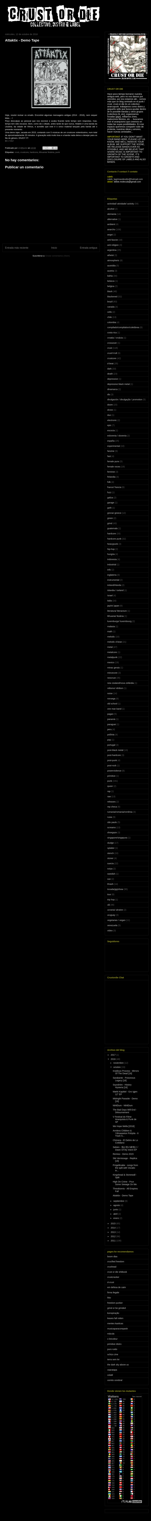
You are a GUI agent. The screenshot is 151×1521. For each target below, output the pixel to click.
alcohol (110, 209)
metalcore (112, 652)
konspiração (113, 1313)
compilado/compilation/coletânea (123, 327)
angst (110, 234)
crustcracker (113, 1277)
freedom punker (115, 1303)
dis (108, 394)
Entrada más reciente (16, 247)
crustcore (24, 152)
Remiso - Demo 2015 (123, 1154)
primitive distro (114, 1344)
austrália (111, 265)
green (110, 518)
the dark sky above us (118, 1364)
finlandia (111, 477)
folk (109, 482)
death (110, 373)
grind (109, 523)
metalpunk (112, 657)
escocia (111, 430)
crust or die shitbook (117, 1272)
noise (109, 693)
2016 (113, 1059)
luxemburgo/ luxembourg (119, 621)
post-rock (111, 765)
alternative (112, 219)
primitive (111, 776)
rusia (109, 817)
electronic (112, 420)
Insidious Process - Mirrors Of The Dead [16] (126, 1072)
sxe (109, 879)
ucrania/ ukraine (115, 910)
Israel (110, 595)
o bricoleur (112, 1339)
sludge (110, 843)
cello (109, 312)
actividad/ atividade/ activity (120, 203)
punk (57, 152)
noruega (111, 698)
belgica (110, 286)
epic (109, 425)
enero (116, 1218)
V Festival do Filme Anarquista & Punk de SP (124, 1119)
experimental (113, 446)
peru (109, 729)
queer (110, 786)
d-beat (110, 363)
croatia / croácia (115, 337)
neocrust (111, 678)
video (109, 930)
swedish (111, 874)
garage (110, 502)
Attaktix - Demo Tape (123, 1195)
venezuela (112, 925)
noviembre (118, 1063)
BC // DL (9, 141)
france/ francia (114, 487)
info (109, 569)
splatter (111, 848)
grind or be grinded (116, 1308)
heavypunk (112, 544)
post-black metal (115, 750)
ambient (111, 224)
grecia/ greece (114, 513)
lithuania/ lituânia (46, 152)
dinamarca (112, 389)
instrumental (113, 580)
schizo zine (112, 1354)
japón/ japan (113, 605)
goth (109, 508)
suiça (109, 868)
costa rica (112, 332)
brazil (109, 301)
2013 (113, 1232)
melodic (111, 636)
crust (17, 152)
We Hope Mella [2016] (123, 1126)
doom (110, 404)
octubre (117, 1067)
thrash (110, 884)
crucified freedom (115, 1261)
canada (111, 307)
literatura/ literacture (117, 611)
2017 (113, 1055)
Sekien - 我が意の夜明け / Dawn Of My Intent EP (125, 1148)
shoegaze (112, 832)
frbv (109, 1297)
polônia (110, 734)
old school (112, 703)
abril (115, 1214)
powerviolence (114, 770)
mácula (110, 1333)
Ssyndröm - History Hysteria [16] (122, 1086)
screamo (111, 827)
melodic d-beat (114, 642)
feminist (111, 472)
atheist (110, 255)
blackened (112, 296)
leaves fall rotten (115, 1318)
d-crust (110, 1282)
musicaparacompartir (117, 1328)
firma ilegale (113, 1292)
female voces (113, 466)
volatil (110, 1375)
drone (110, 410)
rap (108, 791)
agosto (116, 1205)
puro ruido (112, 1349)
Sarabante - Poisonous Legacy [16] (124, 1079)
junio (115, 1209)
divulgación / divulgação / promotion (124, 399)
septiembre (119, 1201)
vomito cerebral (114, 1380)
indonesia (112, 559)
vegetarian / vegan (116, 920)
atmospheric (113, 260)
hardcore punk (114, 538)
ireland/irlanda (114, 585)
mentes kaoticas (115, 1323)
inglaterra (111, 575)
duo (109, 415)
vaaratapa (112, 1370)
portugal (111, 745)
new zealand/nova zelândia (120, 683)
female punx (113, 461)
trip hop (111, 899)
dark (109, 368)
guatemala (112, 528)
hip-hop (111, 549)
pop (109, 739)
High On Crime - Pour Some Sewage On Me (125, 1183)
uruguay (111, 915)
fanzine (110, 451)
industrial (111, 564)
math (109, 631)
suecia (110, 863)
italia (109, 600)
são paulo (112, 822)
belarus (111, 281)
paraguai (111, 724)
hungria (111, 554)
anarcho (111, 229)
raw (109, 796)
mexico (110, 662)
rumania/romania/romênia (119, 812)
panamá (111, 719)
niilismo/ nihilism (115, 688)
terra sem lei (113, 1359)
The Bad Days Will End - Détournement (125, 1111)
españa (111, 441)
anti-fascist (112, 240)
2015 (113, 1223)
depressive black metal (118, 384)
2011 (113, 1240)
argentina (111, 250)
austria (110, 271)
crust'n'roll (112, 353)
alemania (111, 214)
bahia (110, 276)
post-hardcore (114, 755)
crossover (112, 343)
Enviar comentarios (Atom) (57, 256)
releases (111, 801)
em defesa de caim (116, 1287)
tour (109, 894)
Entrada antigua (88, 247)
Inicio (54, 247)
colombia (111, 322)
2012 (113, 1236)
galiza (110, 497)
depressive (112, 379)
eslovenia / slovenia (116, 435)
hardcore (34, 152)
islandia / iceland (115, 590)
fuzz (109, 492)
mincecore (112, 673)
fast (109, 456)
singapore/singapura (117, 837)
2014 (113, 1227)
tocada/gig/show (115, 889)
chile (109, 317)
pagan (110, 714)
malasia (111, 626)
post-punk (112, 760)
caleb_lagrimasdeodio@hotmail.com (125, 179)
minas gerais (113, 667)
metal (110, 647)
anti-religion (113, 245)
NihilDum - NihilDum (123, 1105)
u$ (108, 905)
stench (110, 853)
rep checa (112, 806)
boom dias (112, 1256)
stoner (110, 858)
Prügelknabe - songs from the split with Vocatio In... (125, 1168)
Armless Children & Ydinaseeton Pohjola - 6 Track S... (126, 1133)
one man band (114, 709)
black (109, 291)
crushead (111, 1266)
